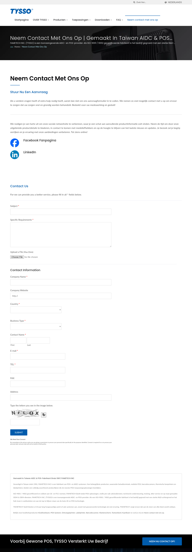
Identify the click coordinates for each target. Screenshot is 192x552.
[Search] (149, 2)
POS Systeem (56, 513)
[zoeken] (134, 2)
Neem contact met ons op (142, 20)
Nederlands (175, 2)
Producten (60, 20)
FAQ (119, 20)
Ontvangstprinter (68, 513)
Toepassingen (81, 20)
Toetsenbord (116, 513)
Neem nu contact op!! (162, 541)
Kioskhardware (44, 513)
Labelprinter (80, 513)
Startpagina (22, 20)
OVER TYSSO (41, 20)
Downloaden (103, 20)
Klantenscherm (105, 513)
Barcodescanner (92, 513)
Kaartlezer (126, 513)
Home (17, 46)
